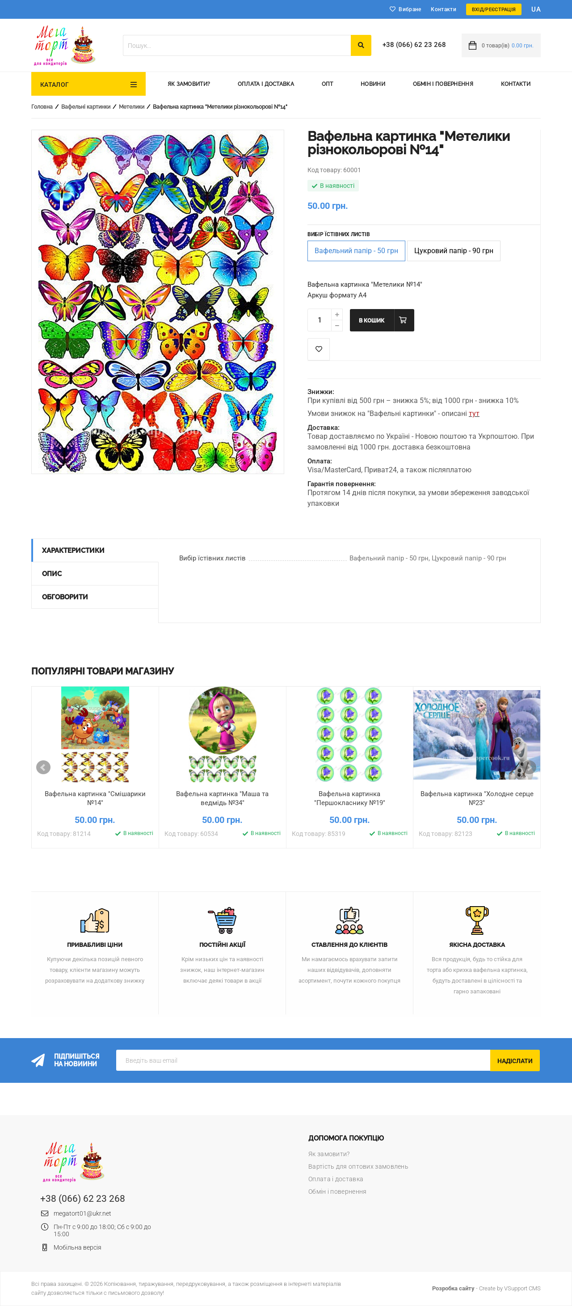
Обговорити (65, 597)
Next (529, 767)
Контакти (443, 9)
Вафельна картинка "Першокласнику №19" (349, 798)
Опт (327, 84)
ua (536, 9)
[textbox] (237, 45)
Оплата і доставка (266, 84)
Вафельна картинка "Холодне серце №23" (477, 798)
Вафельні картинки (85, 107)
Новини (373, 84)
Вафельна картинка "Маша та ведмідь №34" (222, 798)
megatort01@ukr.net (82, 1213)
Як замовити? (189, 84)
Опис (52, 574)
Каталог (54, 84)
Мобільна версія (77, 1247)
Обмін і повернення (443, 84)
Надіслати (515, 1060)
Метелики (131, 107)
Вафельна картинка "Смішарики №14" (95, 798)
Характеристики (73, 551)
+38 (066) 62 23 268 (414, 44)
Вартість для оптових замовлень (358, 1166)
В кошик (371, 321)
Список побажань (318, 349)
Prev (43, 767)
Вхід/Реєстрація (494, 10)
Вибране (410, 9)
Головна (42, 107)
